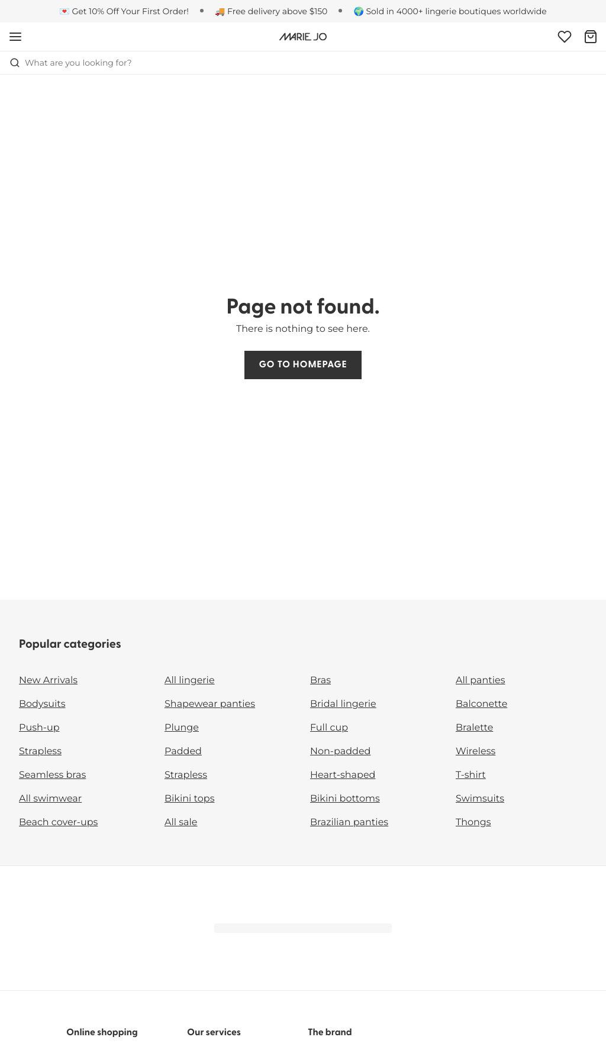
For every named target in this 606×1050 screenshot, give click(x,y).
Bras (320, 680)
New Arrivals (48, 680)
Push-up (39, 728)
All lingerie (190, 680)
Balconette (481, 704)
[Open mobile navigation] (15, 37)
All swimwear (50, 799)
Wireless (475, 751)
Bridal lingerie (343, 704)
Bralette (474, 728)
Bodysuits (42, 704)
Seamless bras (52, 775)
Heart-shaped (342, 775)
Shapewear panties (210, 704)
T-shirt (471, 775)
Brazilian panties (349, 822)
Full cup (329, 728)
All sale (181, 822)
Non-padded (340, 751)
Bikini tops (189, 799)
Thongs (473, 822)
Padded (183, 751)
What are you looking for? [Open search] (70, 62)
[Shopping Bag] (591, 37)
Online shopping (102, 1033)
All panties (480, 680)
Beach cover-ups (58, 822)
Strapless (40, 751)
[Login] (565, 37)
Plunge (182, 728)
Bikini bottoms (345, 799)
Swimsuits (480, 799)
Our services (214, 1033)
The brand (330, 1033)
